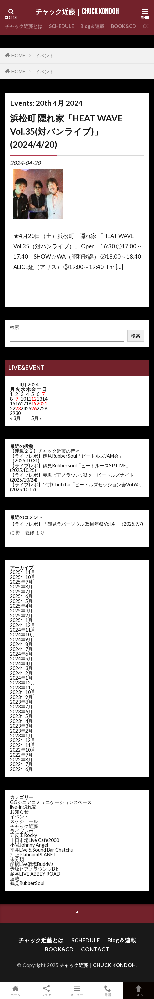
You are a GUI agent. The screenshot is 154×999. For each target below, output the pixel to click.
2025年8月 (21, 586)
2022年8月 (21, 759)
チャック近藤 (24, 826)
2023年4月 (21, 721)
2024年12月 (22, 625)
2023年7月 (21, 706)
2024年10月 (22, 634)
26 (34, 408)
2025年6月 (21, 596)
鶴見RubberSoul (27, 883)
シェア (46, 991)
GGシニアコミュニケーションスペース (51, 802)
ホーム (15, 990)
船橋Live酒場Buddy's (32, 864)
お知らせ (19, 811)
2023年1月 (21, 735)
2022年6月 (21, 769)
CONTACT (95, 949)
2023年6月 (21, 711)
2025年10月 (22, 577)
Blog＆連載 (92, 26)
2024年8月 (21, 644)
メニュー (77, 990)
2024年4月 (21, 663)
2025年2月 (21, 615)
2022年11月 (22, 745)
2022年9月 (21, 755)
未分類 (17, 859)
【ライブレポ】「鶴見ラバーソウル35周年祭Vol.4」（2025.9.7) (76, 524)
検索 (14, 327)
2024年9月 (21, 639)
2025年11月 (22, 572)
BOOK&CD (123, 26)
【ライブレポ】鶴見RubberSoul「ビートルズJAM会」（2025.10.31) (66, 458)
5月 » (36, 418)
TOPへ (138, 990)
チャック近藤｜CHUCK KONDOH (77, 11)
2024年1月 (21, 678)
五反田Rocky (23, 835)
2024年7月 (21, 649)
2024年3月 (21, 668)
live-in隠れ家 (23, 807)
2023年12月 (22, 682)
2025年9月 (21, 582)
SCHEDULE (61, 26)
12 (34, 399)
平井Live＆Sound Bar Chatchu (41, 850)
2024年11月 (22, 630)
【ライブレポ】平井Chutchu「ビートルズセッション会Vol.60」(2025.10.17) (77, 487)
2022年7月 (21, 764)
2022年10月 (22, 750)
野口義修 (25, 532)
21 (44, 403)
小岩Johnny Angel (29, 845)
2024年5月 (21, 658)
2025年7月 (21, 591)
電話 (107, 990)
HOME (18, 55)
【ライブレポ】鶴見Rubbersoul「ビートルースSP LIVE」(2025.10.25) (70, 468)
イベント (44, 55)
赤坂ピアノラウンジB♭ (35, 869)
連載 (14, 878)
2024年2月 (21, 673)
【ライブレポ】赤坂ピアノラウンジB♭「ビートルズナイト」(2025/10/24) (74, 477)
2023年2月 (21, 731)
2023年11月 (22, 687)
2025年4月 (21, 606)
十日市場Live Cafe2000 (34, 840)
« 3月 (15, 418)
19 (34, 403)
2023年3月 (21, 726)
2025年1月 (21, 620)
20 (39, 403)
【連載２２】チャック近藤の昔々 (45, 451)
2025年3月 (21, 610)
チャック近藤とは (23, 26)
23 (18, 408)
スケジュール (24, 821)
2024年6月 (21, 654)
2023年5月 (21, 716)
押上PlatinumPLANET (33, 854)
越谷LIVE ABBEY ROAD (35, 874)
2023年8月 (21, 702)
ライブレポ (21, 830)
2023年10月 (22, 692)
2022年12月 (22, 740)
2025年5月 (21, 601)
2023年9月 (21, 697)
